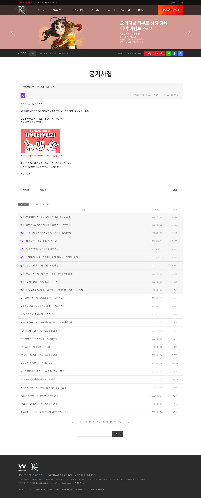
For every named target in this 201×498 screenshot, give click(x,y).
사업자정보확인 (79, 483)
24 (94, 422)
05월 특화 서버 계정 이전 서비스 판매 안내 (39, 395)
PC (39, 3)
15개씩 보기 (23, 204)
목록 (175, 190)
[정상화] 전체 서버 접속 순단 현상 (35, 347)
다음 (189, 32)
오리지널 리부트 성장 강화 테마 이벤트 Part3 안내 (48, 216)
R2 (22, 10)
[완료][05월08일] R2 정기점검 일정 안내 (39, 404)
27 (107, 422)
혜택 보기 (43, 53)
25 (98, 422)
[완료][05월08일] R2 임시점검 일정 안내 (39, 355)
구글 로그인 (180, 53)
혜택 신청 (53, 53)
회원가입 (172, 3)
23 (90, 422)
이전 (12, 32)
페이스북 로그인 (174, 53)
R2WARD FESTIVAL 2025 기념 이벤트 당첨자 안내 (43, 387)
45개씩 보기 (46, 204)
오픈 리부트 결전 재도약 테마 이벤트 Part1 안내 (41, 298)
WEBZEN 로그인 (154, 53)
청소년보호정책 (54, 475)
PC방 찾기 (64, 53)
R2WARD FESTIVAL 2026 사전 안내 (42, 281)
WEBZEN (22, 467)
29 (115, 422)
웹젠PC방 (79, 475)
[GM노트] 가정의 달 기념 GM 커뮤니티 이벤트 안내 (43, 371)
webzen (25, 2)
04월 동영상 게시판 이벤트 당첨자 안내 (38, 379)
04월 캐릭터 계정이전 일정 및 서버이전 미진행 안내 (48, 233)
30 (119, 422)
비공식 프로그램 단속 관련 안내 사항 (36, 363)
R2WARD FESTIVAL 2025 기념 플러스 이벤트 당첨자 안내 (46, 322)
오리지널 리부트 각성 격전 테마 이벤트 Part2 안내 (42, 306)
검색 (118, 433)
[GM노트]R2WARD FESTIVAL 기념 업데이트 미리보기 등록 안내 (54, 290)
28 (111, 422)
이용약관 (22, 475)
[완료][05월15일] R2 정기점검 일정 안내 (39, 330)
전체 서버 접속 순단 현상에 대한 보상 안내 (39, 338)
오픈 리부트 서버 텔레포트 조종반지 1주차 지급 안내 (49, 273)
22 (86, 422)
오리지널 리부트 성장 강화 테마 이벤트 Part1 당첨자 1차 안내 (53, 257)
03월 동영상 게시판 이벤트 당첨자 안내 (43, 265)
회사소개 (68, 475)
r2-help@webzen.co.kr (39, 483)
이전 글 (26, 190)
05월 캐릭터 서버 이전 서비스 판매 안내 (38, 314)
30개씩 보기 (35, 204)
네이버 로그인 (168, 53)
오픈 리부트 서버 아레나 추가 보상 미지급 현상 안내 (48, 225)
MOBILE (51, 3)
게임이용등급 (92, 475)
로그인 (181, 3)
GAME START (170, 10)
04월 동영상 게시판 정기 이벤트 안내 (42, 249)
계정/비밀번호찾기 (134, 53)
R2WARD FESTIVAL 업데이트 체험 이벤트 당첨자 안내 (45, 412)
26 (102, 422)
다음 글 (43, 190)
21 (81, 422)
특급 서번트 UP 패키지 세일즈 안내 (41, 241)
